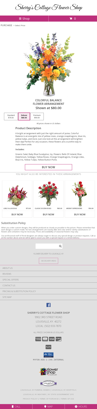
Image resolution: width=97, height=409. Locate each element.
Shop (24, 18)
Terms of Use (67, 399)
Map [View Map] (48, 406)
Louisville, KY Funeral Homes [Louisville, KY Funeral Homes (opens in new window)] (35, 390)
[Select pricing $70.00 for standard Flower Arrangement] (11, 116)
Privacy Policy (30, 399)
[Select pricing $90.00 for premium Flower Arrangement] (37, 116)
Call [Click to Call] (16, 406)
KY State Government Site (61, 394)
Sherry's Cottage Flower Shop (48, 8)
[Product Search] (49, 246)
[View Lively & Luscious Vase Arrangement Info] (17, 194)
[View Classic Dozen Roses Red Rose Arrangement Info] (48, 194)
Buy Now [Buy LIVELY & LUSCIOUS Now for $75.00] (17, 214)
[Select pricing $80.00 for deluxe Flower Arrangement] (24, 116)
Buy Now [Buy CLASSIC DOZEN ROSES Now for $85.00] (48, 214)
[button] (48, 354)
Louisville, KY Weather (34, 394)
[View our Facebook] (48, 306)
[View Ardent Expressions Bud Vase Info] (79, 194)
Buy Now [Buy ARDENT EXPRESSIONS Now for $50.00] (80, 214)
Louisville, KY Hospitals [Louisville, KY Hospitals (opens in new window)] (64, 390)
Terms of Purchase (49, 399)
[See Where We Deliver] (48, 260)
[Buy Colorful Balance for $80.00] (48, 167)
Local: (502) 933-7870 (48, 326)
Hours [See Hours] (81, 406)
